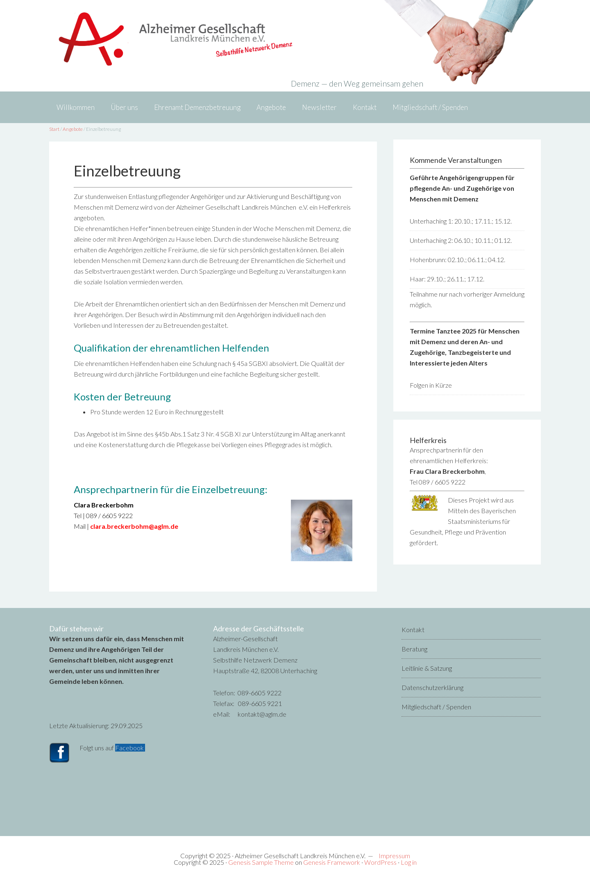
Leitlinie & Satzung (427, 668)
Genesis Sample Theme (261, 862)
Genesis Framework (331, 862)
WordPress (380, 862)
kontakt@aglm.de (262, 714)
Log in (409, 862)
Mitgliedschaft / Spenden (436, 707)
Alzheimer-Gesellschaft (295, 39)
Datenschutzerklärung (432, 687)
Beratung (414, 649)
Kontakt (413, 629)
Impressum (394, 855)
